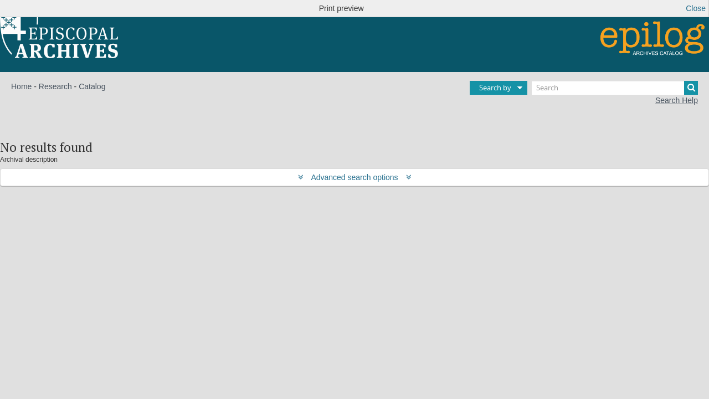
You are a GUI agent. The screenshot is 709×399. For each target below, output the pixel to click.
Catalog (92, 86)
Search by (495, 88)
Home (21, 86)
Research (55, 86)
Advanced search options (354, 177)
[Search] (615, 88)
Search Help (676, 100)
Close (696, 8)
